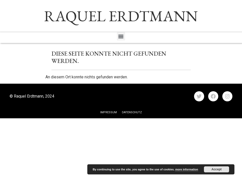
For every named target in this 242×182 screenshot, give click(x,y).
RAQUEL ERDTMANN (121, 16)
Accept (216, 169)
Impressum (108, 112)
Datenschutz (132, 112)
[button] (121, 36)
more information (186, 169)
